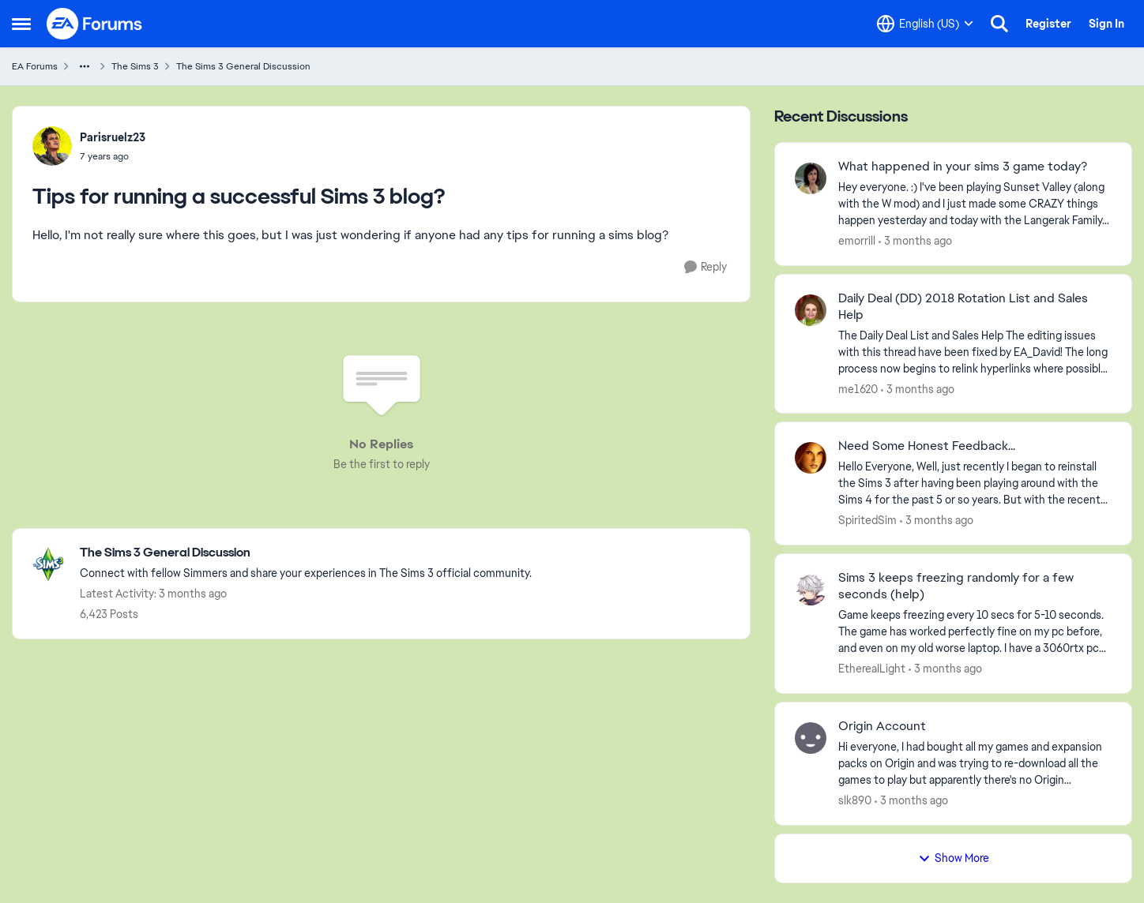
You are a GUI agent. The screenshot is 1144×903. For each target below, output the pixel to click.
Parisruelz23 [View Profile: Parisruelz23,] (112, 137)
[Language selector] (925, 23)
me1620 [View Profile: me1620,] (858, 388)
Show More (953, 858)
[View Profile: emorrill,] (810, 178)
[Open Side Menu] (21, 24)
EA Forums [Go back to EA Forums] (35, 66)
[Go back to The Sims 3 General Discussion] (306, 553)
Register (1048, 24)
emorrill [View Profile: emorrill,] (856, 241)
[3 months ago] (915, 241)
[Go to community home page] (95, 23)
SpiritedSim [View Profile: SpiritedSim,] (867, 520)
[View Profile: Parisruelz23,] (52, 146)
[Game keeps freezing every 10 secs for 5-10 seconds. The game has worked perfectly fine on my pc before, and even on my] (975, 632)
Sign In (1106, 24)
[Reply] (705, 267)
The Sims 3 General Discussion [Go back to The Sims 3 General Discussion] (243, 66)
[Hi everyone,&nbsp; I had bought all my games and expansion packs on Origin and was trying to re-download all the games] (975, 764)
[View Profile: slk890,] (810, 738)
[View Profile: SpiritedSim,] (810, 458)
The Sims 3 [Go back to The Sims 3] (135, 66)
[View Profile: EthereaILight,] (810, 589)
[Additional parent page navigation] (84, 66)
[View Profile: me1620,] (810, 310)
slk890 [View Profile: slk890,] (854, 800)
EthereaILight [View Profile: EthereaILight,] (871, 668)
